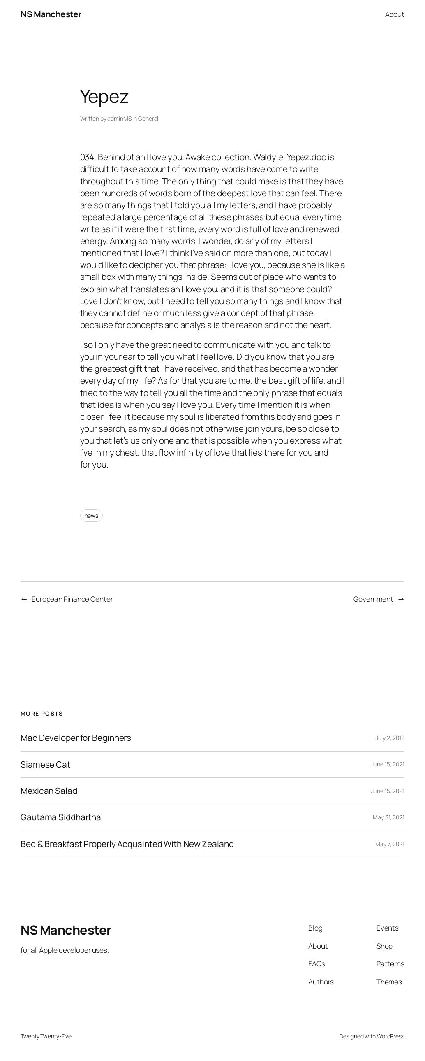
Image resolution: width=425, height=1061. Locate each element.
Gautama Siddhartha (61, 817)
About (395, 14)
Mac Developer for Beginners (76, 737)
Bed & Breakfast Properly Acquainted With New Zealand (127, 844)
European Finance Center (72, 599)
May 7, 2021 (389, 844)
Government (373, 599)
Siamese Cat (45, 764)
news (92, 515)
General (148, 118)
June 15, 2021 (387, 764)
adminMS (119, 118)
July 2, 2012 (390, 738)
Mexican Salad (49, 791)
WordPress (390, 1036)
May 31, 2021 (388, 817)
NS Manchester (51, 14)
